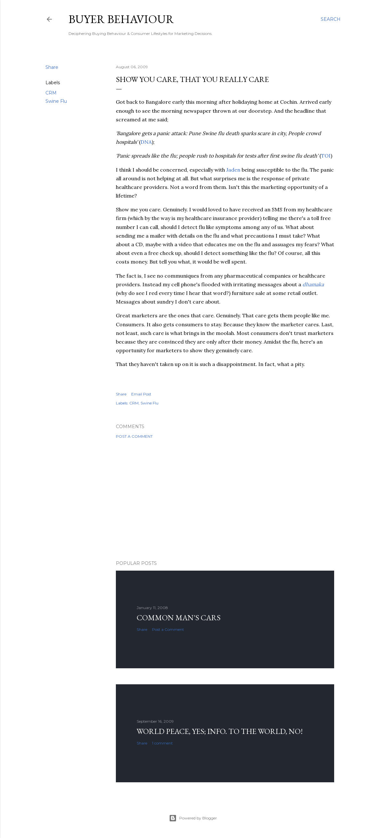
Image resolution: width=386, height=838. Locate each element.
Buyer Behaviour (121, 19)
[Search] (331, 19)
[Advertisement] (225, 499)
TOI (326, 155)
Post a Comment (134, 436)
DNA (146, 142)
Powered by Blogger (193, 818)
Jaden (233, 170)
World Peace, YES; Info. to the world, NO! (220, 731)
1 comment (162, 743)
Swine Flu (56, 101)
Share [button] (51, 67)
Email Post (141, 394)
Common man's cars (179, 617)
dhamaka (313, 284)
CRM (51, 93)
